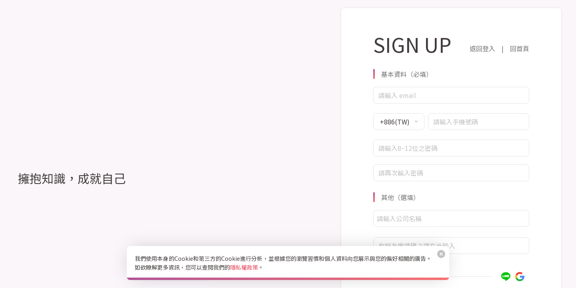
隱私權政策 (244, 267)
